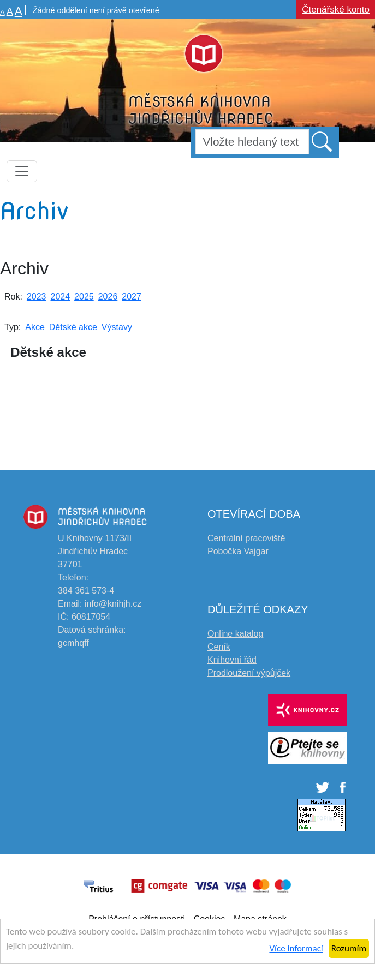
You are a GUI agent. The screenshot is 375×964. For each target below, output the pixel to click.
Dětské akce (73, 327)
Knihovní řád (232, 659)
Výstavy (117, 327)
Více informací (296, 948)
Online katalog (235, 633)
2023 (36, 296)
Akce (35, 327)
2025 (84, 296)
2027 (131, 296)
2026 (108, 296)
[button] (323, 141)
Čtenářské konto (336, 9)
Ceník (218, 646)
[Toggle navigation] (22, 171)
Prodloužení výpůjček (248, 673)
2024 (60, 296)
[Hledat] (252, 141)
